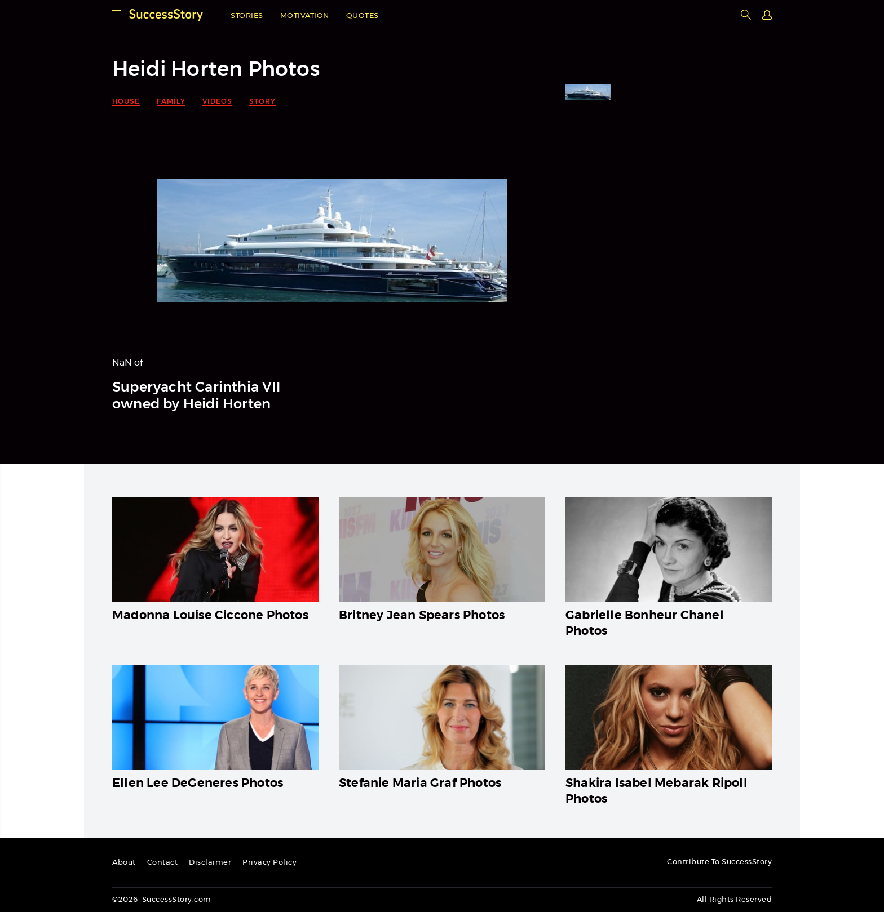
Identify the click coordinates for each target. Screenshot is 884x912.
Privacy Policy (269, 862)
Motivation (304, 16)
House (126, 101)
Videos (217, 101)
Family (171, 101)
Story (262, 101)
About (124, 862)
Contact (162, 862)
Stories (247, 16)
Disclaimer (210, 862)
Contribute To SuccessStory (719, 862)
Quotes (362, 16)
